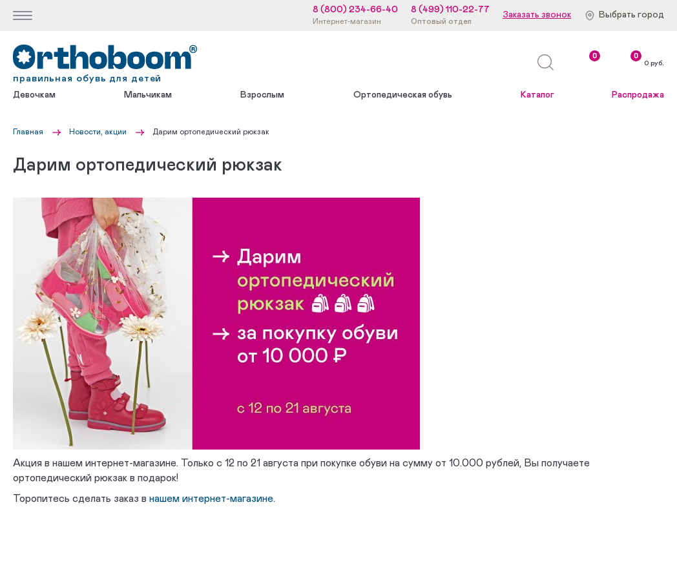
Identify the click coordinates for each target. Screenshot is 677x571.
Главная (28, 132)
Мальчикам (148, 94)
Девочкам (34, 94)
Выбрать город (631, 14)
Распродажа (638, 94)
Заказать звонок (537, 14)
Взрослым (262, 94)
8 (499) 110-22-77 (450, 9)
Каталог (537, 94)
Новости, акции (98, 132)
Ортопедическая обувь (402, 94)
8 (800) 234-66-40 (355, 9)
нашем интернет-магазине (211, 498)
